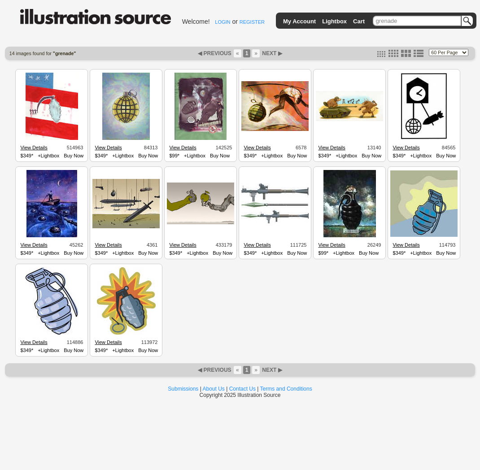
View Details (33, 147)
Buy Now (73, 155)
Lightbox (334, 21)
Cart (359, 21)
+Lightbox (48, 155)
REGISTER (252, 22)
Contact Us (242, 389)
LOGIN (222, 22)
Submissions (183, 389)
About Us (214, 389)
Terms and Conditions (286, 389)
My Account (299, 21)
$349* (26, 155)
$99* (174, 155)
